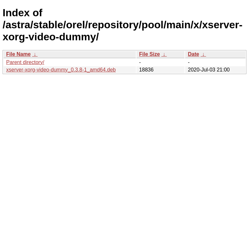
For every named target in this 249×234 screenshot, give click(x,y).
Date (193, 54)
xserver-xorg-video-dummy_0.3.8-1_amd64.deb (61, 69)
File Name (18, 54)
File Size (149, 54)
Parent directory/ (25, 62)
